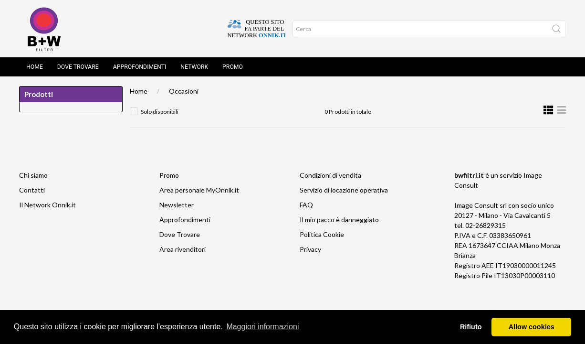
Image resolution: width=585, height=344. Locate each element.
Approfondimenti (140, 67)
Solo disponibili (159, 111)
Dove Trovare (78, 67)
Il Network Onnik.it (47, 205)
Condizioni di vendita (330, 175)
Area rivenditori (182, 249)
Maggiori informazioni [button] (262, 326)
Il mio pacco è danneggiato (339, 219)
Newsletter (176, 205)
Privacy (310, 249)
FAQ (306, 205)
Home (34, 67)
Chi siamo (33, 175)
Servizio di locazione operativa (344, 190)
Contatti (32, 190)
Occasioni (183, 91)
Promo (232, 67)
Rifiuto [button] (471, 327)
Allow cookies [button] (531, 327)
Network (194, 67)
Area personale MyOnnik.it (199, 190)
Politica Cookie (322, 234)
